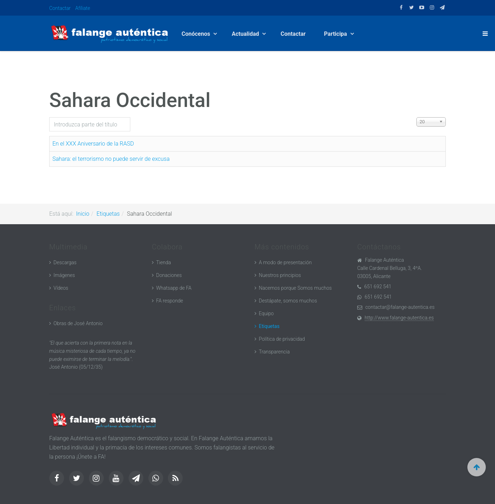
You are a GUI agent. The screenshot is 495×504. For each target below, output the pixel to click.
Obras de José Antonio (78, 323)
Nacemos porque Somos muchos (295, 288)
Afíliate (82, 8)
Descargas (64, 262)
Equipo (266, 313)
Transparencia (274, 352)
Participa (337, 33)
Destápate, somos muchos (288, 301)
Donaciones (169, 275)
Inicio (82, 213)
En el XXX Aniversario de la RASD (93, 143)
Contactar (60, 8)
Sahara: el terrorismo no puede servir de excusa (111, 158)
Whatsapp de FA (174, 288)
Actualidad (246, 33)
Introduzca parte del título (49, 117)
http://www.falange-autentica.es (399, 318)
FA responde (169, 301)
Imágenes (64, 275)
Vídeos (60, 288)
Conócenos (197, 33)
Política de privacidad (282, 339)
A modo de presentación (285, 262)
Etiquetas (108, 213)
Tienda (163, 262)
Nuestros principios (280, 275)
